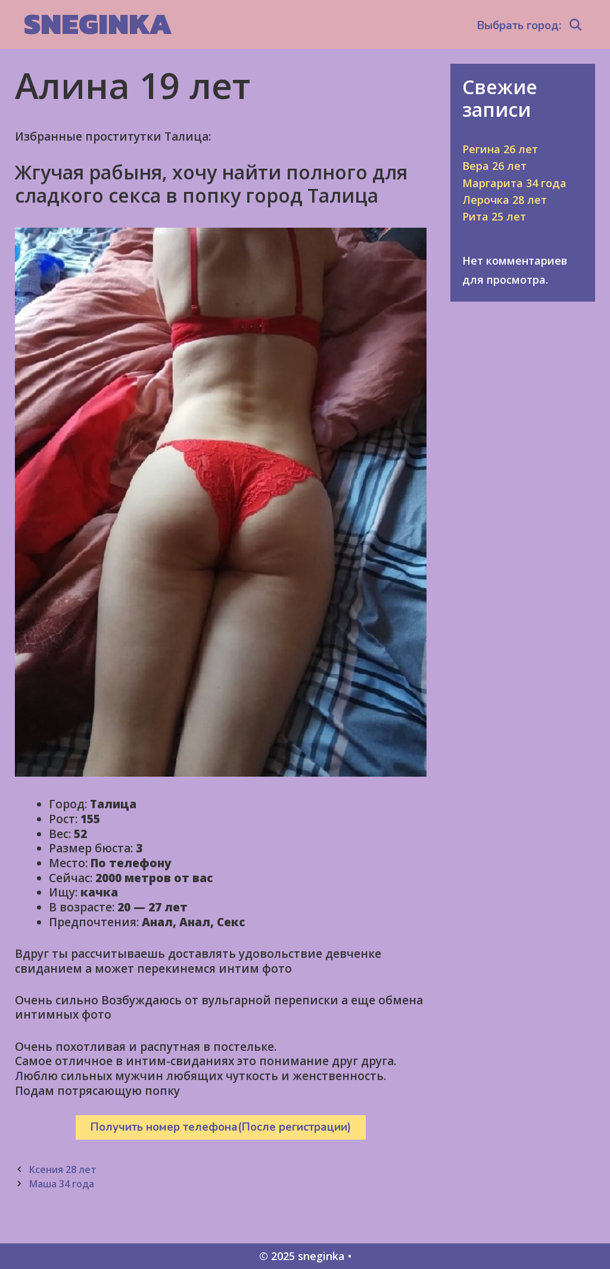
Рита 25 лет (494, 216)
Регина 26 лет (500, 149)
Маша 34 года (61, 1183)
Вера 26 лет (494, 166)
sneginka (98, 23)
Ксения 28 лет (63, 1169)
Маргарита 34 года (514, 183)
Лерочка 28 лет (504, 200)
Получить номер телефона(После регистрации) (221, 1127)
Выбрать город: (519, 25)
